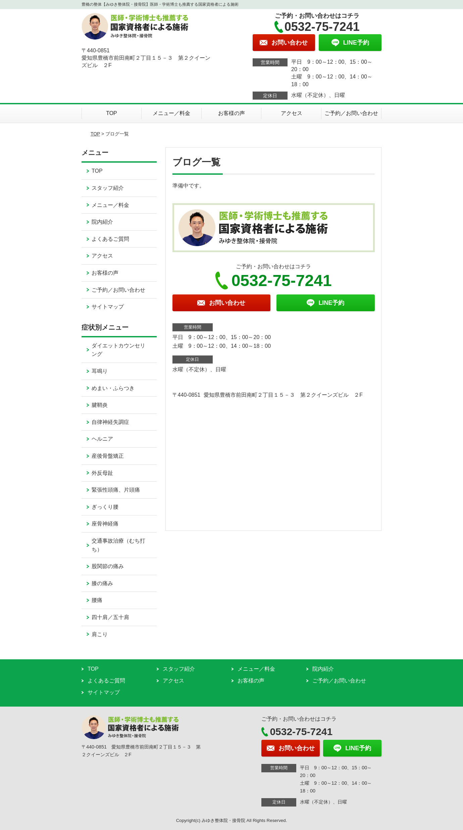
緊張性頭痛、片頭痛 (116, 490)
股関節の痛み (108, 566)
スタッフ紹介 (108, 188)
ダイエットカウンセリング (118, 350)
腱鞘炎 (100, 405)
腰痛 (97, 600)
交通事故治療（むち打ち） (118, 545)
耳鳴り (100, 371)
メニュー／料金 (171, 113)
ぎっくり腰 (105, 507)
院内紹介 (102, 222)
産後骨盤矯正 (108, 456)
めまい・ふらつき (113, 388)
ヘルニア (102, 439)
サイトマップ (108, 307)
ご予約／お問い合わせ (351, 113)
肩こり (100, 634)
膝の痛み (102, 583)
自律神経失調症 (110, 422)
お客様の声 (231, 113)
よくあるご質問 (110, 239)
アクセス (291, 113)
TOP (111, 113)
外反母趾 (102, 473)
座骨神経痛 (105, 524)
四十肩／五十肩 (110, 617)
